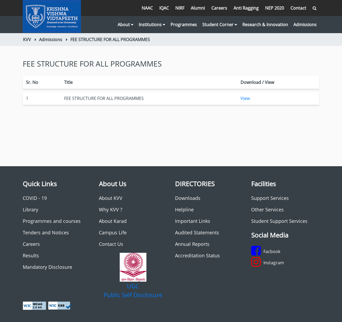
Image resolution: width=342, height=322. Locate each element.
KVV (27, 39)
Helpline (184, 209)
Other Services (267, 209)
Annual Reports (192, 244)
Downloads (187, 198)
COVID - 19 (35, 198)
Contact (298, 8)
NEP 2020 (274, 8)
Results (31, 255)
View (245, 98)
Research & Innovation (265, 25)
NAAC (147, 8)
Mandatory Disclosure (47, 267)
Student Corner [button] (219, 25)
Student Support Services (279, 221)
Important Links (192, 221)
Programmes (183, 25)
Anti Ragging (246, 8)
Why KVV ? (110, 209)
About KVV (110, 198)
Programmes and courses (52, 221)
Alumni (198, 8)
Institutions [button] (152, 25)
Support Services (270, 198)
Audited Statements (197, 232)
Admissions (305, 25)
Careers (219, 8)
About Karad (113, 221)
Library (30, 209)
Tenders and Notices (46, 232)
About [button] (125, 25)
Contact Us (111, 244)
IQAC (164, 8)
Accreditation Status (197, 255)
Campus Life (113, 232)
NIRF (179, 8)
